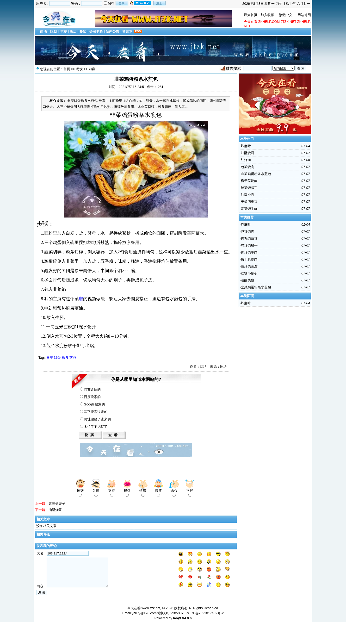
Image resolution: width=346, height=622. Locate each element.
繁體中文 (285, 15)
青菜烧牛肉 (249, 209)
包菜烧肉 (247, 167)
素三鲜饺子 (57, 503)
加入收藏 (267, 15)
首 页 (43, 31)
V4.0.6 (187, 618)
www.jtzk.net (151, 608)
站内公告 (112, 31)
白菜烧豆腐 (249, 266)
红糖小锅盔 (249, 273)
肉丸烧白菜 (249, 238)
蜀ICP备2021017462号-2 (205, 613)
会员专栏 (96, 31)
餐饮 (83, 31)
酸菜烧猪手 (249, 188)
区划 (53, 31)
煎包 (72, 358)
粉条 (65, 358)
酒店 (73, 31)
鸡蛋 (57, 358)
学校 (63, 31)
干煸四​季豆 (249, 202)
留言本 (127, 31)
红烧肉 (246, 160)
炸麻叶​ (246, 146)
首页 (66, 69)
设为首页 (250, 15)
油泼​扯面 (247, 195)
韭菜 (49, 358)
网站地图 (304, 15)
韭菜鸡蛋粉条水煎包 (256, 174)
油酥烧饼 (55, 510)
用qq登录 (140, 3)
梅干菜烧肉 (249, 181)
